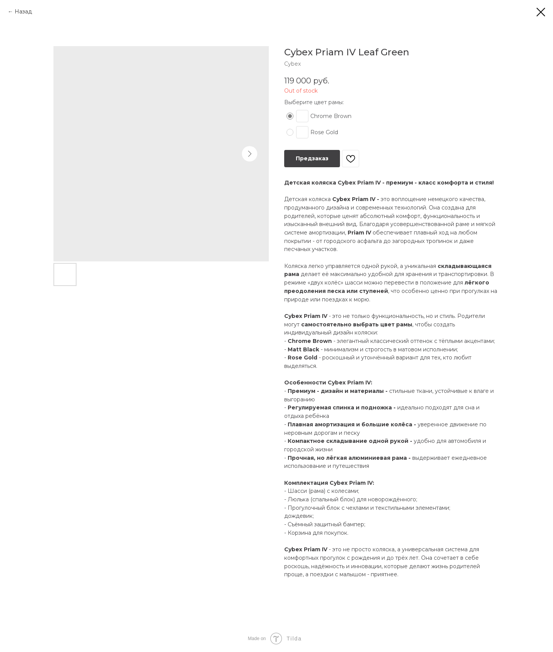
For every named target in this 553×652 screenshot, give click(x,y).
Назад (23, 11)
